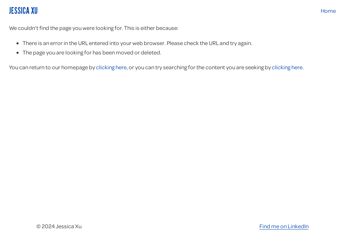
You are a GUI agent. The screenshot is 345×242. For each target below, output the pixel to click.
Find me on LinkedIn (284, 226)
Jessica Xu (23, 10)
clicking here (111, 67)
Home (328, 10)
